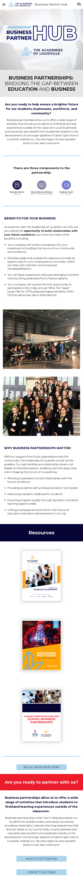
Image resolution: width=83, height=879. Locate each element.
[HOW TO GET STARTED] (41, 859)
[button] (4, 4)
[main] (41, 83)
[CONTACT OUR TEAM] (41, 872)
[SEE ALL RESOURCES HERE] (41, 767)
